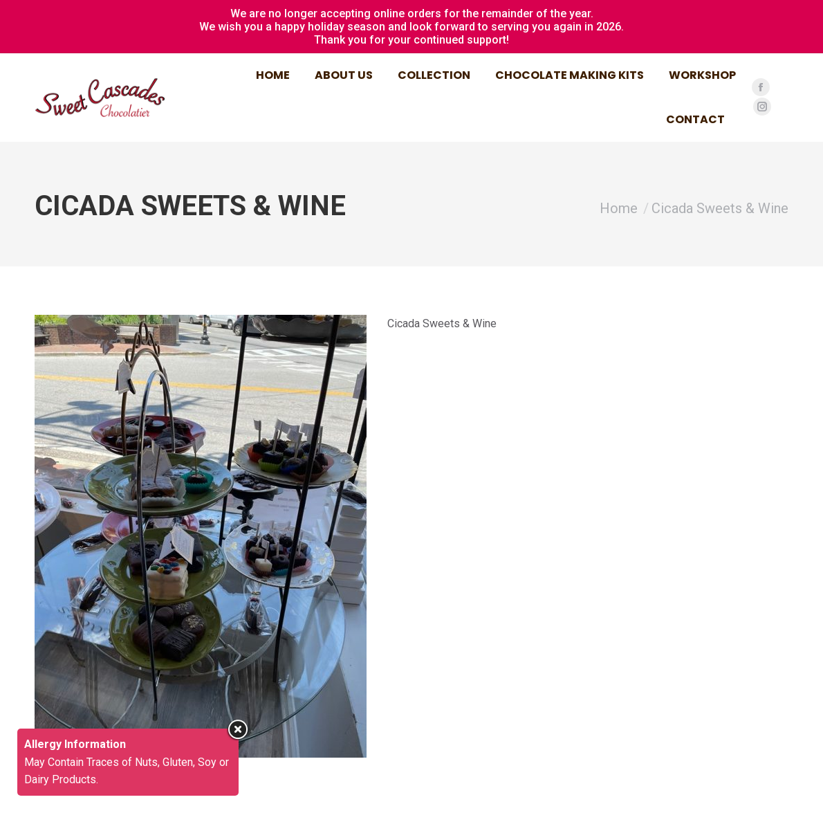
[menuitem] (273, 75)
